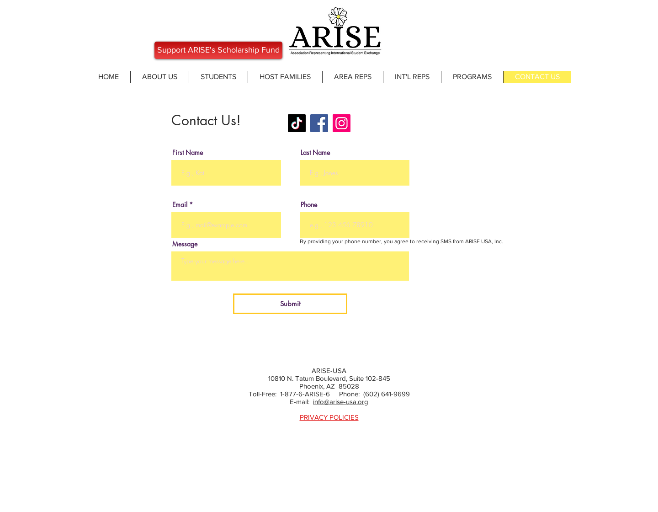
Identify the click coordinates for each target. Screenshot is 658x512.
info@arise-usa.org (340, 401)
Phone (309, 205)
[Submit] (290, 303)
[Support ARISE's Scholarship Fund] (218, 50)
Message (184, 244)
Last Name (315, 152)
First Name (187, 152)
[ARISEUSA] (297, 123)
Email (179, 205)
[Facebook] (319, 123)
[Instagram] (341, 123)
